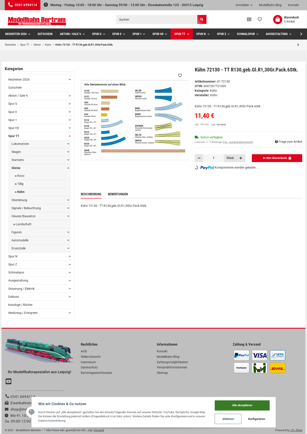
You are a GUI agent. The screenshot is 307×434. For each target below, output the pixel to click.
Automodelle (20, 240)
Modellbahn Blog (270, 5)
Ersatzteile (19, 248)
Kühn (213, 90)
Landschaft (23, 224)
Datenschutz (89, 367)
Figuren (17, 232)
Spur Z (12, 264)
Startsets (18, 160)
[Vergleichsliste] (249, 20)
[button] (244, 5)
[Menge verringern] (199, 158)
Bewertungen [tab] (118, 194)
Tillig (20, 184)
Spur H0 (13, 128)
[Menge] (213, 158)
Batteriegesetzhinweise (96, 372)
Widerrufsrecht (91, 356)
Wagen (16, 152)
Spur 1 (12, 120)
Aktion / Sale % (18, 95)
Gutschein (15, 87)
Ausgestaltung (18, 280)
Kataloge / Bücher (20, 304)
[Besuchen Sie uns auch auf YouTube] (9, 382)
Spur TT (13, 136)
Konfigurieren (256, 419)
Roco (20, 175)
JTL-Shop (296, 430)
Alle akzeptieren (242, 405)
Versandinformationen (172, 367)
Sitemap (162, 372)
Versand (221, 124)
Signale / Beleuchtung (26, 208)
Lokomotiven (20, 144)
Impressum (88, 362)
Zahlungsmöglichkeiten (172, 362)
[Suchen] (157, 19)
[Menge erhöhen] (240, 158)
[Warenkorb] (286, 19)
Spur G (12, 103)
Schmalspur (16, 272)
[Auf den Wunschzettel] (180, 75)
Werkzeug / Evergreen (23, 313)
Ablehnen (228, 419)
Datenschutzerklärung (51, 420)
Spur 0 (12, 112)
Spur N (12, 256)
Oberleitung (19, 200)
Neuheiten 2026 (19, 79)
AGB (84, 351)
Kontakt (293, 5)
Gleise (16, 168)
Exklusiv (13, 296)
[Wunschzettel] (259, 20)
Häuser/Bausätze (23, 216)
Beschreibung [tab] (91, 194)
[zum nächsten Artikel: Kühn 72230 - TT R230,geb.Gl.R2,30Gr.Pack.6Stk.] (298, 45)
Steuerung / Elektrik (21, 288)
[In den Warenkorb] (277, 158)
